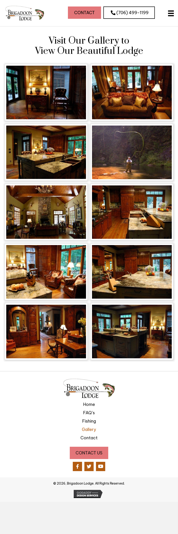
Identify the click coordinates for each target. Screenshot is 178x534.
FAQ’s (89, 412)
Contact (89, 437)
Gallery (89, 429)
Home (89, 404)
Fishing (89, 421)
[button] (84, 12)
